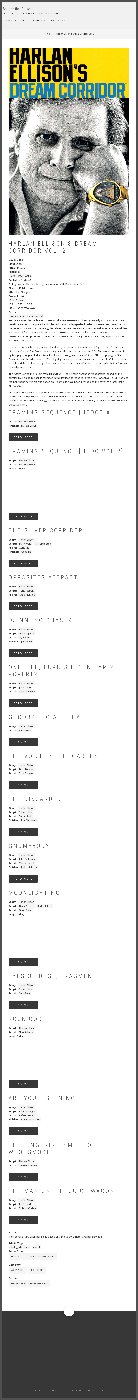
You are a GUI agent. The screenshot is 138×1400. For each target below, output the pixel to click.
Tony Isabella (27, 590)
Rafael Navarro (27, 1115)
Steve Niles (25, 812)
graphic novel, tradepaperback (29, 1283)
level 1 (36, 1247)
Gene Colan (25, 910)
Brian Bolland (16, 300)
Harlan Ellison (29, 425)
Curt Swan (25, 993)
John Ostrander (28, 859)
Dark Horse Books (20, 276)
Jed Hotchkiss (29, 867)
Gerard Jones (26, 633)
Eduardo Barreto (31, 1119)
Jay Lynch (24, 637)
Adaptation (17, 1270)
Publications (16, 20)
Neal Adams (26, 1032)
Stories (38, 20)
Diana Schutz (16, 316)
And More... (59, 20)
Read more (26, 438)
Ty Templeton (42, 543)
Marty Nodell (26, 863)
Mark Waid (25, 543)
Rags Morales (27, 594)
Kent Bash (25, 730)
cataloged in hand (19, 1247)
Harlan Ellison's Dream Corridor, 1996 (33, 1256)
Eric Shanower (27, 421)
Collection (37, 1270)
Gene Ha (24, 547)
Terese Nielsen (28, 1165)
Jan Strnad (25, 687)
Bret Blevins (26, 769)
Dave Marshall (35, 316)
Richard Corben (28, 1208)
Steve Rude (25, 816)
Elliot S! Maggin (27, 1111)
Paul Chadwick (27, 691)
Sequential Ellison (17, 9)
